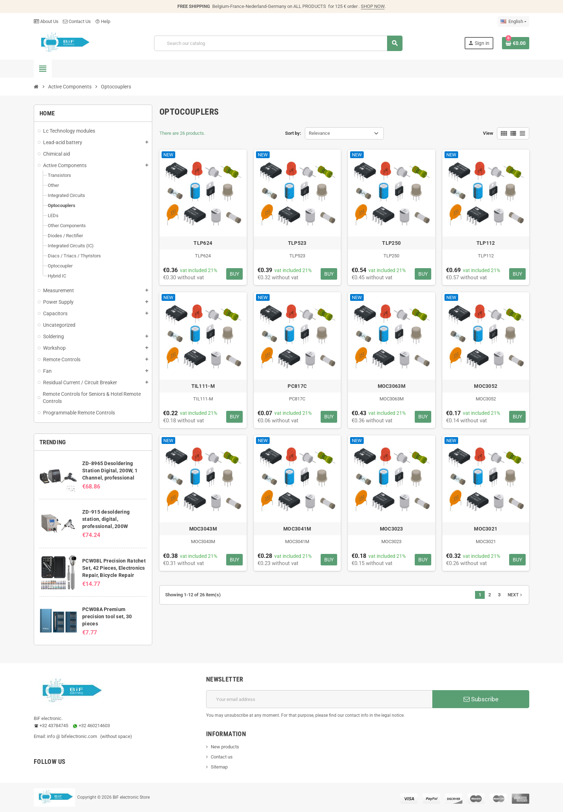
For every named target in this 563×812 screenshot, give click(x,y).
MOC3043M (203, 529)
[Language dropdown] (513, 21)
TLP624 (203, 243)
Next (516, 594)
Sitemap (219, 767)
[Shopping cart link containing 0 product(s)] (515, 43)
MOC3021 (485, 529)
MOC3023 (391, 529)
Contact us (222, 757)
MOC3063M (391, 386)
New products (225, 746)
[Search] (278, 43)
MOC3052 (485, 386)
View (488, 133)
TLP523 (297, 243)
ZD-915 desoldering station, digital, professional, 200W (106, 519)
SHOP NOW (373, 6)
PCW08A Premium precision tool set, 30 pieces (107, 616)
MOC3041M (297, 529)
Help (102, 21)
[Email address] (319, 699)
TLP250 (391, 243)
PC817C (297, 386)
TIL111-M (203, 386)
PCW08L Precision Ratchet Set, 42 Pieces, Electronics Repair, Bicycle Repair (114, 568)
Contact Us (77, 21)
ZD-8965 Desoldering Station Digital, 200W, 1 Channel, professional (110, 470)
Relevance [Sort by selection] (319, 133)
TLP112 (485, 243)
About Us (46, 21)
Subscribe (481, 699)
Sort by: (293, 133)
